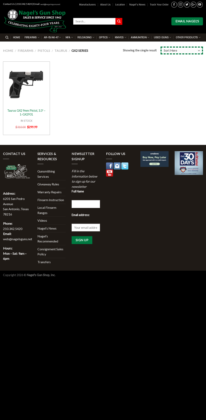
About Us (105, 4)
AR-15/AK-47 (52, 37)
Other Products (188, 37)
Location (120, 4)
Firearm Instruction (50, 200)
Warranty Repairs (49, 192)
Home (16, 37)
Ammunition (140, 37)
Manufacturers (87, 4)
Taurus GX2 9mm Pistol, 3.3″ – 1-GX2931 (26, 112)
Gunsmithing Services (46, 173)
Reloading (85, 37)
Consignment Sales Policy (50, 251)
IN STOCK (26, 120)
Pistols (44, 50)
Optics (104, 37)
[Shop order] (182, 50)
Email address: (81, 215)
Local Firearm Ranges (46, 210)
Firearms (32, 37)
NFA (69, 37)
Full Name (78, 191)
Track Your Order (159, 4)
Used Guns (162, 37)
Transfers (44, 262)
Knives (120, 37)
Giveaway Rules (48, 184)
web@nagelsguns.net (50, 4)
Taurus (61, 50)
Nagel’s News (137, 4)
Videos (42, 220)
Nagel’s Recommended (47, 238)
